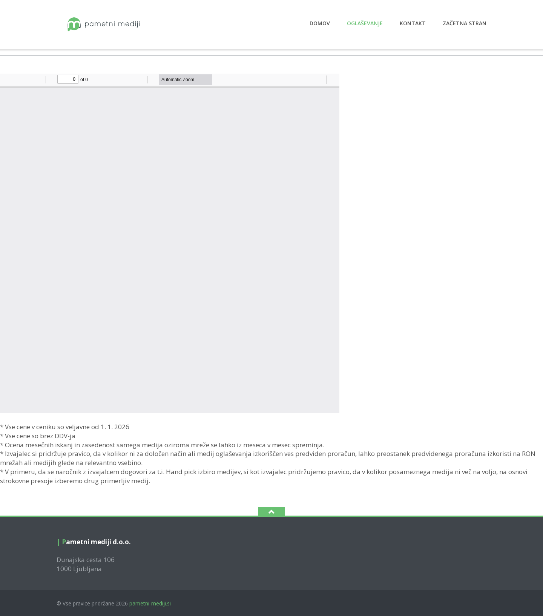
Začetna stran (464, 23)
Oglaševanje (365, 23)
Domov (320, 23)
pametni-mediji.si (150, 603)
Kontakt (413, 23)
